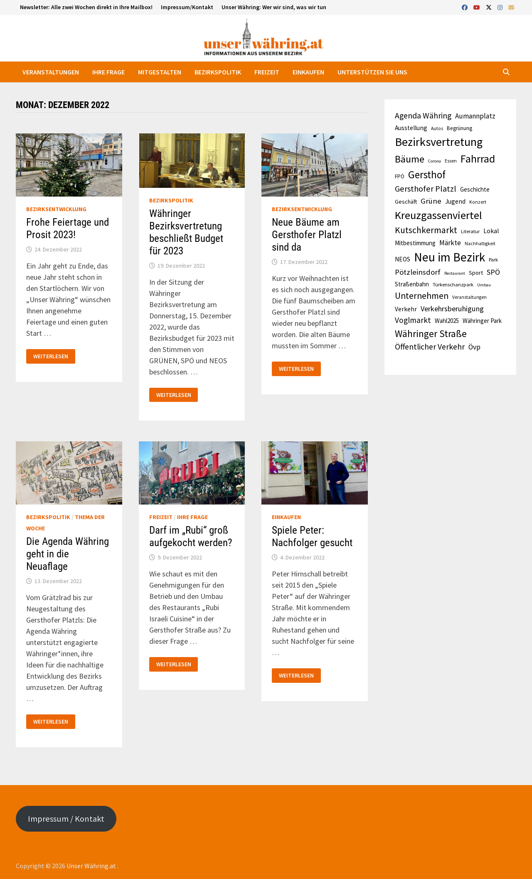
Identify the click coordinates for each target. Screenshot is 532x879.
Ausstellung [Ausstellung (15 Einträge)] (411, 128)
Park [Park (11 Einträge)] (493, 259)
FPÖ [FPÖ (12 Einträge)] (399, 176)
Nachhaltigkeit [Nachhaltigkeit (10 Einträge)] (480, 243)
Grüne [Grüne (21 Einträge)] (431, 201)
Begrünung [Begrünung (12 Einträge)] (459, 128)
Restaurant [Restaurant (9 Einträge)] (454, 273)
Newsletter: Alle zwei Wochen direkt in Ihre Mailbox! (86, 7)
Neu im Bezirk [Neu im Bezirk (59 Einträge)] (449, 257)
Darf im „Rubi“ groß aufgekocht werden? (190, 536)
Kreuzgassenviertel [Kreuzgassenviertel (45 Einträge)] (438, 215)
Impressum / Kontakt (66, 818)
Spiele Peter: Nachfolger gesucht (312, 536)
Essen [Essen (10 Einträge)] (451, 161)
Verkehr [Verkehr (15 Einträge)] (406, 309)
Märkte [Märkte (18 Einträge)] (450, 242)
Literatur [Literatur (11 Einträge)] (470, 231)
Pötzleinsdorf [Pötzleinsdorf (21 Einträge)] (418, 272)
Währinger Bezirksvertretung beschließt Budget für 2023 (186, 232)
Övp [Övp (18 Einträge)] (474, 347)
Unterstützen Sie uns (372, 72)
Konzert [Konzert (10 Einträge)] (477, 202)
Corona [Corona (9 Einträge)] (434, 161)
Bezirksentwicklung (56, 209)
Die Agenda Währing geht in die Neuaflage (67, 553)
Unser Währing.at (91, 866)
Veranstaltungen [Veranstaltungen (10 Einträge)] (469, 297)
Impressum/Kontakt (187, 7)
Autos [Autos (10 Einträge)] (437, 128)
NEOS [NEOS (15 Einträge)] (402, 259)
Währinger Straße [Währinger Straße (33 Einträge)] (431, 333)
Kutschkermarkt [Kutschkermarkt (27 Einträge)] (426, 230)
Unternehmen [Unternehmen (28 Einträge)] (421, 295)
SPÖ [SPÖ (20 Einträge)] (493, 272)
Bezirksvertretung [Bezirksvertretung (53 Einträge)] (439, 141)
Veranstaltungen (50, 72)
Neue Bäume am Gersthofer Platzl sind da (307, 234)
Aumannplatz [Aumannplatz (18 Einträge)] (475, 116)
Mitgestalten (159, 72)
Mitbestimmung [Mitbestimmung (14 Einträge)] (415, 243)
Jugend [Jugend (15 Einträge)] (455, 201)
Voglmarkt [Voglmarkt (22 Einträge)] (413, 320)
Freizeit (266, 72)
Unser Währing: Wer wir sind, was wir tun (274, 7)
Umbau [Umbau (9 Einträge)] (484, 285)
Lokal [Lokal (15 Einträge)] (491, 231)
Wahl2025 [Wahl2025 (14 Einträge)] (447, 321)
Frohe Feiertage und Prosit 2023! (67, 228)
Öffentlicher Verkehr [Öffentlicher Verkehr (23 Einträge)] (430, 347)
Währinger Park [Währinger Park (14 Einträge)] (482, 321)
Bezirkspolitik (218, 72)
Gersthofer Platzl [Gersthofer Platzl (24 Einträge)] (425, 188)
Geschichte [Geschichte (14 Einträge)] (475, 189)
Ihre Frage (108, 72)
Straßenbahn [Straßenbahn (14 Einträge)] (412, 284)
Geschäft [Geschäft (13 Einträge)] (406, 201)
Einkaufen (308, 72)
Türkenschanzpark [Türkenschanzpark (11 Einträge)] (453, 284)
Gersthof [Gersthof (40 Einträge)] (427, 174)
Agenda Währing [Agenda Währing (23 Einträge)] (423, 116)
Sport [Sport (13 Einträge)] (476, 272)
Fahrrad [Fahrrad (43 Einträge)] (478, 158)
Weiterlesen (50, 356)
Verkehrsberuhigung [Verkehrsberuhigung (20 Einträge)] (452, 308)
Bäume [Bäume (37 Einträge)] (409, 159)
